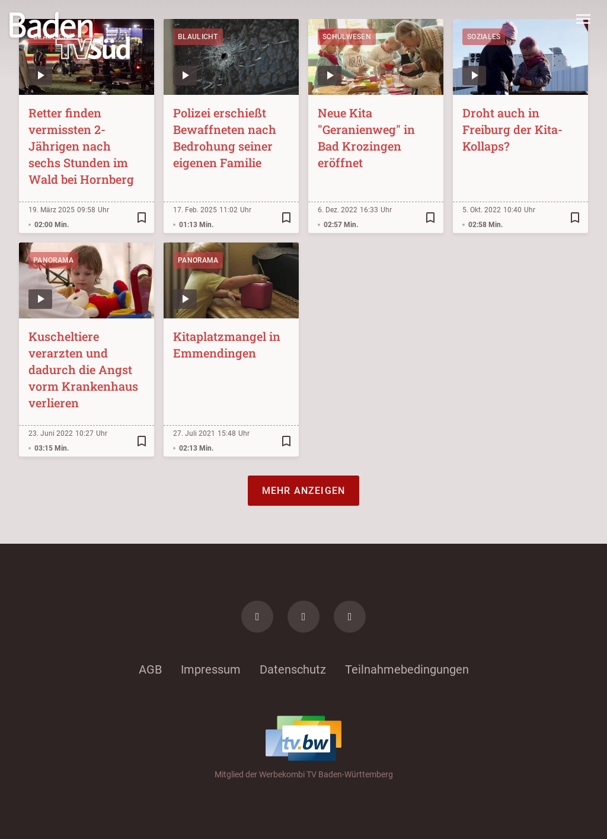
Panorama (53, 260)
